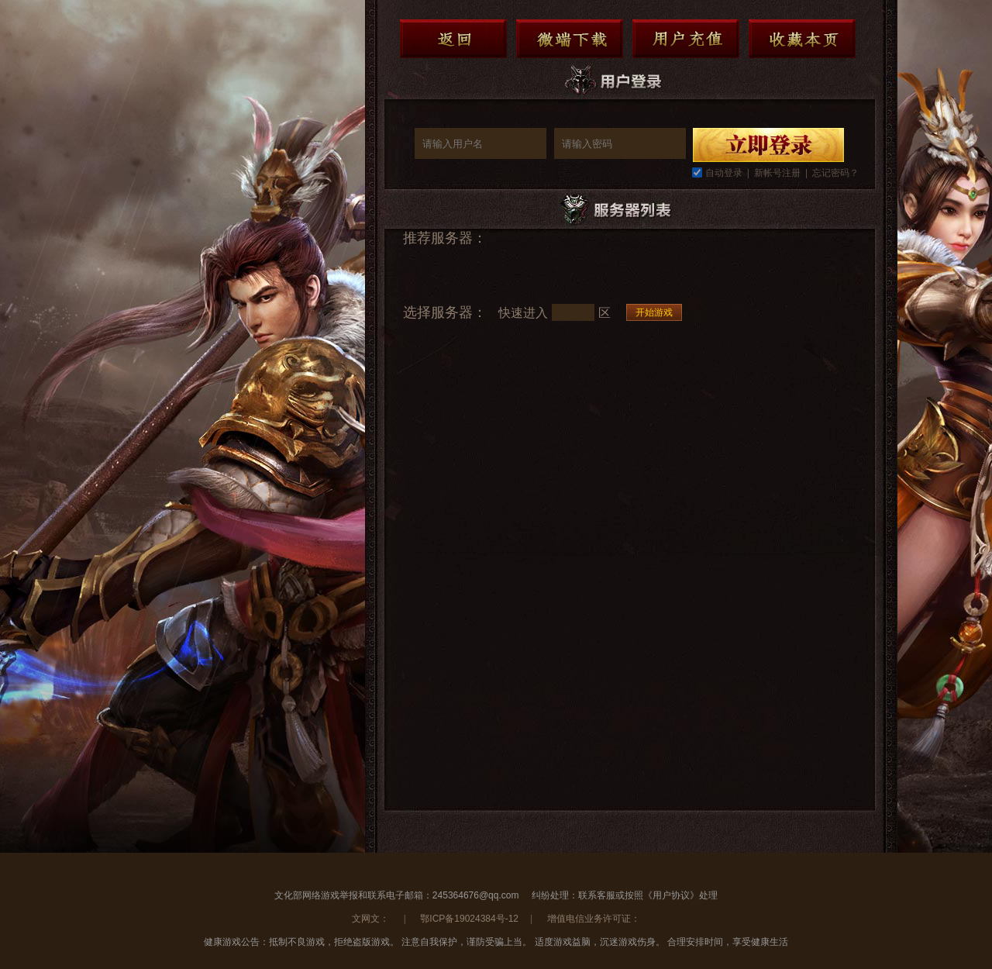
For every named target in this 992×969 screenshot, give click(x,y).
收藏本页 (802, 38)
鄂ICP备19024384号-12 (469, 918)
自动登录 (723, 172)
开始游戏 (654, 312)
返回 (453, 38)
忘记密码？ (835, 172)
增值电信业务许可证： (593, 918)
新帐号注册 (777, 172)
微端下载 (569, 38)
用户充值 (685, 38)
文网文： (371, 918)
